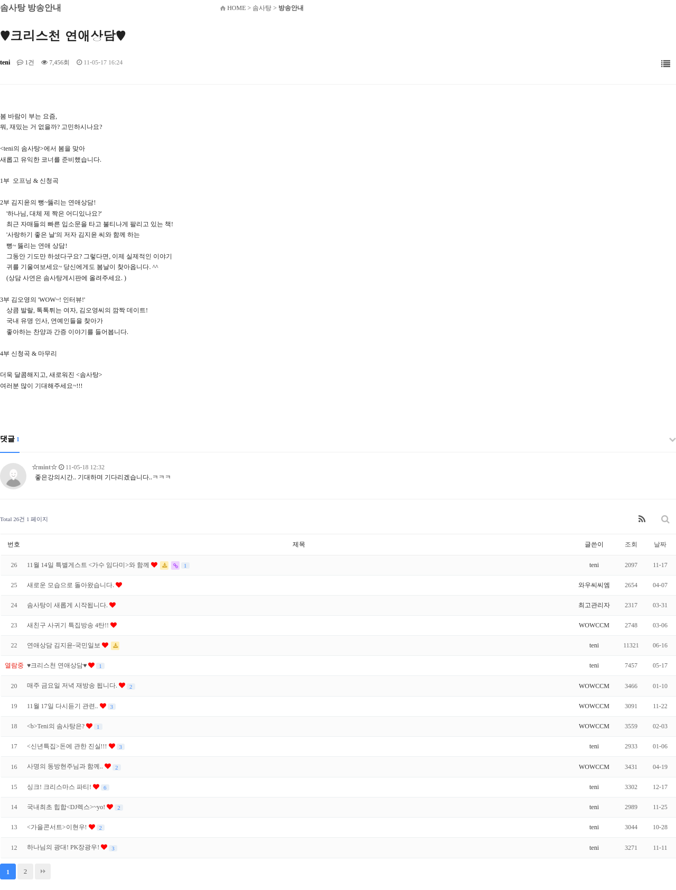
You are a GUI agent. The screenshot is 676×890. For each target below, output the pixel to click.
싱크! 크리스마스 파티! (60, 787)
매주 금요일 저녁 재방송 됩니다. (73, 685)
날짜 (660, 544)
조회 (631, 544)
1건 (25, 62)
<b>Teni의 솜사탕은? (56, 726)
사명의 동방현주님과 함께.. (66, 766)
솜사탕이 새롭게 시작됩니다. (68, 605)
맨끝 (43, 871)
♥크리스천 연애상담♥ (57, 665)
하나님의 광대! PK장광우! (64, 847)
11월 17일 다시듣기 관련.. (63, 706)
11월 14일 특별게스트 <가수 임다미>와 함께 (89, 565)
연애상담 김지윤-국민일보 (64, 645)
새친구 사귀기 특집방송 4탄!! (68, 625)
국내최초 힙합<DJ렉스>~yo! (67, 807)
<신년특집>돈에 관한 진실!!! (68, 746)
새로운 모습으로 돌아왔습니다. (71, 585)
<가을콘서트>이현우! (58, 827)
